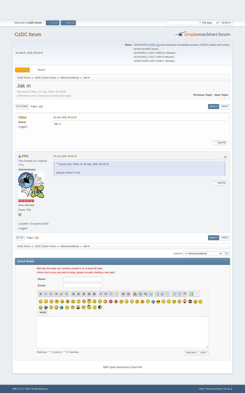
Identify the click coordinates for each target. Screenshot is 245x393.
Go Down (21, 106)
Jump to (178, 253)
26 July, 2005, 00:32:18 (65, 156)
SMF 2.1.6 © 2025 (21, 389)
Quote (220, 142)
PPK (25, 156)
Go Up (19, 237)
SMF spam (109, 367)
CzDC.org (154, 44)
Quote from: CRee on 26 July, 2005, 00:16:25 (84, 164)
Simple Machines (39, 389)
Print (225, 106)
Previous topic (202, 94)
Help (201, 389)
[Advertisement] (122, 9)
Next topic (221, 94)
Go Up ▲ (228, 389)
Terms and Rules (214, 389)
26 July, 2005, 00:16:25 (65, 117)
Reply (213, 106)
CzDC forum (28, 34)
